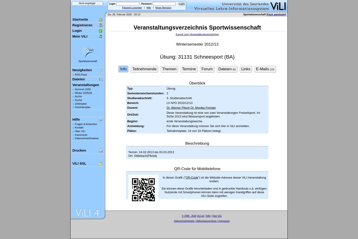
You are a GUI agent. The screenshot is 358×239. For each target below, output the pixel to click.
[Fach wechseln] (276, 14)
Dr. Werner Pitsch (178, 107)
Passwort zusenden (132, 7)
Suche (78, 100)
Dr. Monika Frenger (203, 107)
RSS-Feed (81, 74)
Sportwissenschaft (88, 61)
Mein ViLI (79, 36)
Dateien (78, 79)
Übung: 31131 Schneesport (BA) (197, 57)
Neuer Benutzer (163, 7)
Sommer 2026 (83, 89)
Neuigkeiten (82, 70)
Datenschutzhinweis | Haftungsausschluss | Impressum (202, 221)
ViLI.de (200, 216)
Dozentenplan (82, 107)
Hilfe (148, 7)
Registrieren (82, 25)
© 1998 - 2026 (189, 216)
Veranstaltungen (85, 85)
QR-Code (192, 177)
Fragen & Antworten (86, 124)
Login (77, 31)
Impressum (81, 134)
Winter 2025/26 (83, 93)
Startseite (80, 19)
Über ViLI (80, 131)
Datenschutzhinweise (87, 138)
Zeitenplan (81, 103)
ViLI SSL (79, 163)
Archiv (78, 96)
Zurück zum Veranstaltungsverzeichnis (197, 34)
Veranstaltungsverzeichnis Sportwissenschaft (197, 27)
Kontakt (79, 127)
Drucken (79, 150)
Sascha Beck (206, 224)
